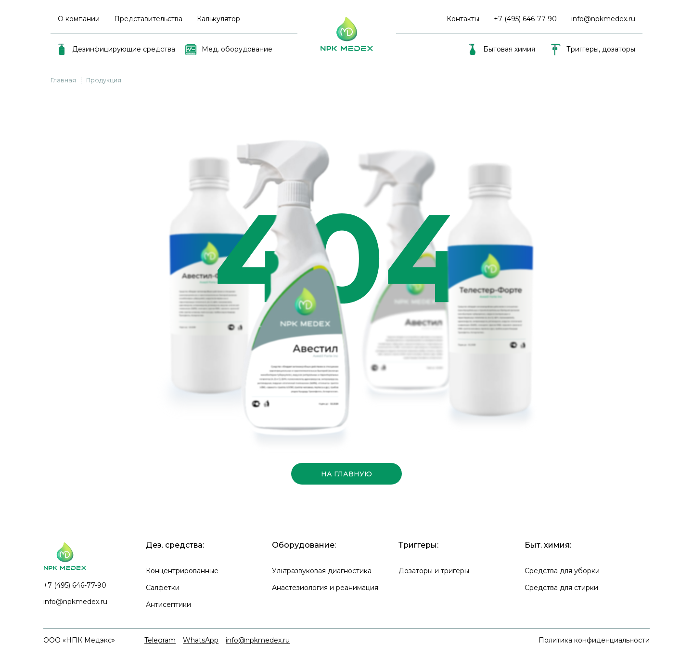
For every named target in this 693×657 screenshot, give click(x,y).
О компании (79, 18)
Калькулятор (218, 18)
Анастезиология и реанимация (325, 587)
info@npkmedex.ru (603, 18)
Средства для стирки (561, 587)
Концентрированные (182, 570)
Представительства (148, 18)
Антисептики (168, 604)
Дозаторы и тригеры (433, 570)
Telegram (160, 640)
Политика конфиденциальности (594, 640)
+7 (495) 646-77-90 (74, 585)
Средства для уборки (562, 570)
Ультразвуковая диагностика (322, 570)
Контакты (463, 18)
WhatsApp (200, 640)
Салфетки (163, 587)
